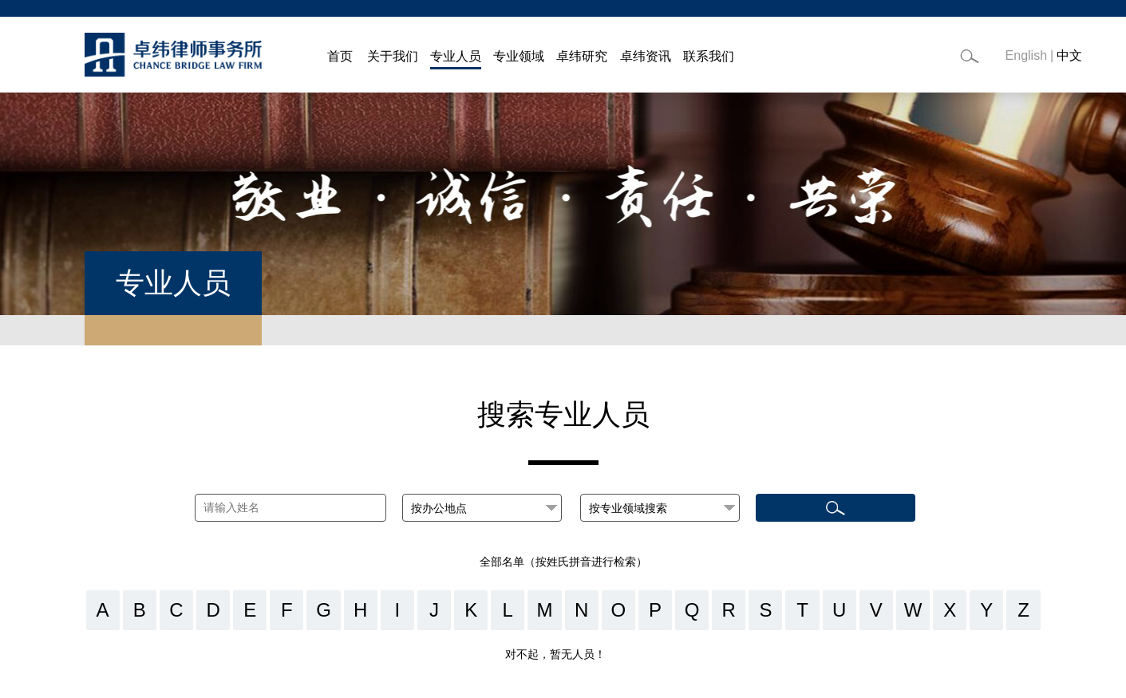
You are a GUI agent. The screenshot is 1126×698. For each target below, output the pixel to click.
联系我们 (708, 56)
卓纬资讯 (645, 56)
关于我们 (392, 56)
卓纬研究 (581, 56)
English (1026, 55)
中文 (1069, 55)
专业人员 (455, 56)
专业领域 (518, 56)
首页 (340, 56)
